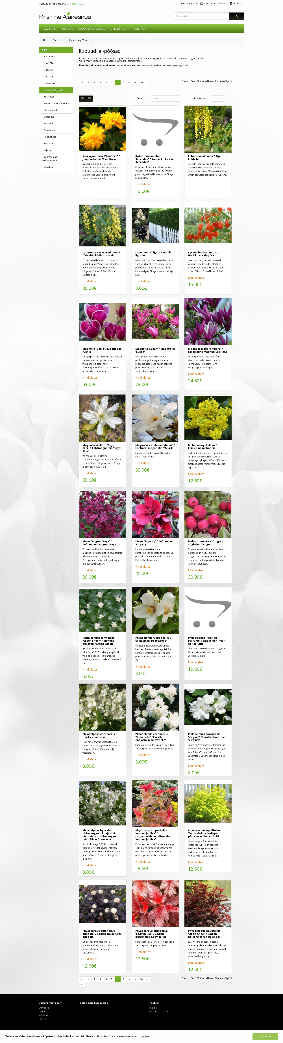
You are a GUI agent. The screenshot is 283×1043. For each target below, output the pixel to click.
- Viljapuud (47, 150)
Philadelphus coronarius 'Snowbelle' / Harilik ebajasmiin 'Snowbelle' (151, 737)
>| (82, 88)
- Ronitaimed (48, 130)
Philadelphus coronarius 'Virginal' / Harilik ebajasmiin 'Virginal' (207, 737)
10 (141, 82)
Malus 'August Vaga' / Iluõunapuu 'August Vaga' (99, 542)
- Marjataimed (49, 110)
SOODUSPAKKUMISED (91, 28)
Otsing (42, 1011)
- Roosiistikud (48, 136)
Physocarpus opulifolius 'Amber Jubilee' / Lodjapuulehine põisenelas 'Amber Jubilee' (153, 834)
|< (82, 82)
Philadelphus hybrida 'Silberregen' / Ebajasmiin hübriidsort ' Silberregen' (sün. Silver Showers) (99, 834)
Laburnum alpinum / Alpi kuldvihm (204, 157)
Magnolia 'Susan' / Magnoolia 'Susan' (155, 350)
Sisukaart (43, 1015)
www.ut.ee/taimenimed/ (129, 60)
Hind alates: (143, 184)
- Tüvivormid (48, 143)
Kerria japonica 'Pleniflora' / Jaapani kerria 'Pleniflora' (101, 157)
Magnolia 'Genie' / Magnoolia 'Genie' (101, 350)
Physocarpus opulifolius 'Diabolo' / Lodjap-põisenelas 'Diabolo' (102, 933)
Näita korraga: (198, 98)
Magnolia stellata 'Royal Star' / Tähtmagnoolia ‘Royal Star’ (101, 448)
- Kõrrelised (48, 96)
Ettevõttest (44, 1007)
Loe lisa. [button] (144, 1036)
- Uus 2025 (47, 69)
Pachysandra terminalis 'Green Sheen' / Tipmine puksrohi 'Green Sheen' (98, 640)
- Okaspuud (48, 116)
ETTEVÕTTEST (119, 28)
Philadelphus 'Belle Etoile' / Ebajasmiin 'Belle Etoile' (153, 639)
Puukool (67, 28)
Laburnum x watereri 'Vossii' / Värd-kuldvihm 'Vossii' (101, 254)
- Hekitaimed (48, 83)
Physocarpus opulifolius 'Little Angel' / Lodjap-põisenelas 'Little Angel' (204, 933)
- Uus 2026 (47, 76)
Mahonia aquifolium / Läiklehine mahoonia (202, 446)
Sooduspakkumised (159, 1011)
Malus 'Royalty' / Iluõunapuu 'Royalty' (154, 542)
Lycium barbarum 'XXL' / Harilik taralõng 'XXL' (204, 254)
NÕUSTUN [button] (265, 1036)
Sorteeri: (141, 98)
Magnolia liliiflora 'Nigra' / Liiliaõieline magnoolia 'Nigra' (208, 350)
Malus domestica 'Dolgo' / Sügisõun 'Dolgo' (205, 542)
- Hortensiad (48, 56)
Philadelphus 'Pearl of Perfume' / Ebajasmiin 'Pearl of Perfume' (206, 640)
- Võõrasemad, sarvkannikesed (49, 158)
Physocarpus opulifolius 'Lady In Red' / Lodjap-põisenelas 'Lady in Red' (151, 933)
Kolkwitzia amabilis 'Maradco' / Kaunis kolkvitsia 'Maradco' (154, 159)
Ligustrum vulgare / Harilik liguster (153, 254)
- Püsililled (47, 123)
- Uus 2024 (47, 63)
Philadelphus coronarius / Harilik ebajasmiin (99, 735)
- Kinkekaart (48, 167)
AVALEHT (49, 28)
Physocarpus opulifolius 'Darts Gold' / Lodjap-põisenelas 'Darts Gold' (204, 833)
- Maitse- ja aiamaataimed (55, 103)
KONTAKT (139, 28)
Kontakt (42, 1018)
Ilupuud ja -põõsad (78, 40)
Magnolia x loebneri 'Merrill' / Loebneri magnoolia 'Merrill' (155, 446)
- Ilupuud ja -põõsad (52, 90)
